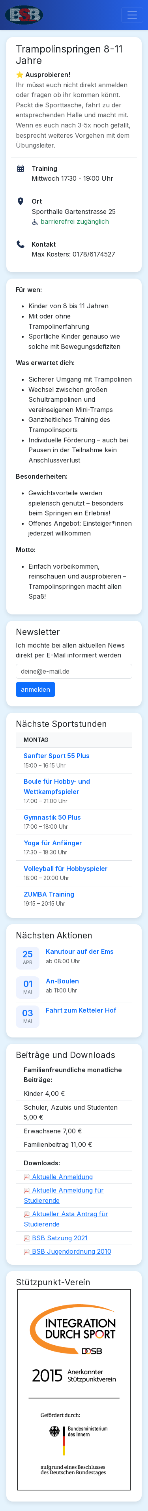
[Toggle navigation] (132, 15)
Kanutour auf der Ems (80, 951)
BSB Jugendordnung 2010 (67, 1251)
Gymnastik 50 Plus (52, 817)
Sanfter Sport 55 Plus (57, 756)
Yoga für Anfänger (53, 843)
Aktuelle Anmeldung (58, 1177)
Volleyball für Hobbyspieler (66, 869)
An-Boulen (62, 981)
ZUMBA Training (49, 894)
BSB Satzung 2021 (56, 1238)
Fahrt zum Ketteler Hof (81, 1010)
